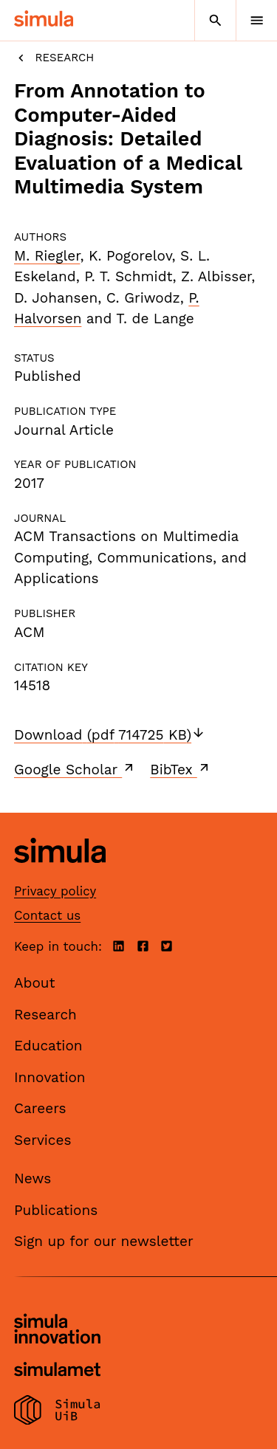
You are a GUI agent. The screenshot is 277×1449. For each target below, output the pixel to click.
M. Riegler (47, 255)
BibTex (180, 769)
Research (54, 58)
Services (42, 1140)
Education (48, 1045)
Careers (40, 1108)
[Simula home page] (60, 874)
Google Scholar (75, 769)
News (32, 1178)
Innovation (50, 1077)
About (34, 982)
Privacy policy (55, 891)
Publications (56, 1210)
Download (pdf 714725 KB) (109, 734)
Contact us (47, 915)
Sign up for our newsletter (104, 1241)
